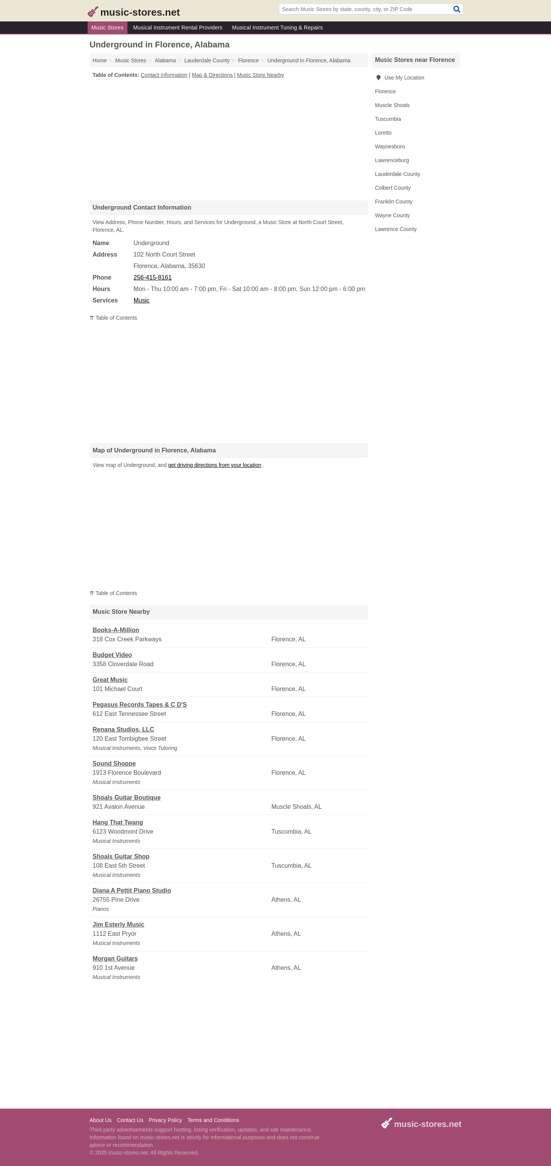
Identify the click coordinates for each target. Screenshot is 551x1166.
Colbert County (393, 188)
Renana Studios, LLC (123, 729)
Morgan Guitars (115, 958)
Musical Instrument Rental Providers (178, 27)
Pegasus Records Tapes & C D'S (140, 704)
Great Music (110, 680)
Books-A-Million (116, 630)
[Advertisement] (229, 139)
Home (100, 60)
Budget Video (112, 655)
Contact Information (164, 75)
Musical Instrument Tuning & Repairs (277, 27)
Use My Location (399, 78)
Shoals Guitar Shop (121, 856)
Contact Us (130, 1120)
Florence (385, 91)
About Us (101, 1120)
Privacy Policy (165, 1120)
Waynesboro (390, 146)
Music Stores (107, 27)
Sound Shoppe (114, 763)
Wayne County (392, 215)
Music (142, 300)
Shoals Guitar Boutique (127, 797)
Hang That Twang (118, 822)
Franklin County (393, 201)
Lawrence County (396, 229)
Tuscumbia (388, 119)
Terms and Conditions (213, 1120)
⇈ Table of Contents (113, 318)
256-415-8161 (153, 277)
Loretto (383, 133)
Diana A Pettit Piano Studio (132, 890)
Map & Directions (212, 75)
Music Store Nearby (260, 75)
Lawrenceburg (392, 160)
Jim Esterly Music (118, 924)
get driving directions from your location (214, 465)
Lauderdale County (397, 174)
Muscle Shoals (392, 105)
